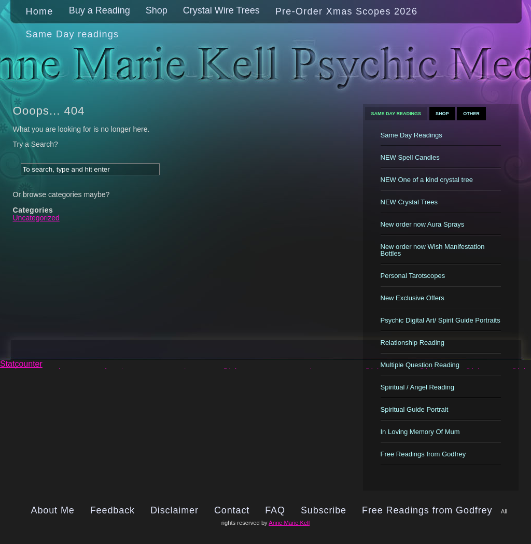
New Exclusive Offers (412, 298)
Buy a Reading (99, 10)
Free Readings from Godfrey (423, 454)
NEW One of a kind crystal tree (427, 180)
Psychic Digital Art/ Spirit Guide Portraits (440, 320)
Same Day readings (72, 34)
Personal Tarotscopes (413, 276)
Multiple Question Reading (420, 365)
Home (39, 11)
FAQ (275, 510)
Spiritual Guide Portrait (415, 409)
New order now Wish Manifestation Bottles (433, 250)
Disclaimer (174, 510)
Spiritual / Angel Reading (417, 387)
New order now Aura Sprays (423, 224)
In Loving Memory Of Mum (420, 432)
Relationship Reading (413, 342)
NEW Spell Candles (410, 157)
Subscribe (323, 510)
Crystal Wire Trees (221, 10)
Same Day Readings (396, 113)
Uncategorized (36, 218)
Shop (156, 10)
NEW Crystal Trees (409, 202)
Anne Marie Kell (289, 523)
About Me (53, 510)
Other (471, 113)
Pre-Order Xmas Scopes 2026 (346, 11)
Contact (231, 510)
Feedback (112, 510)
